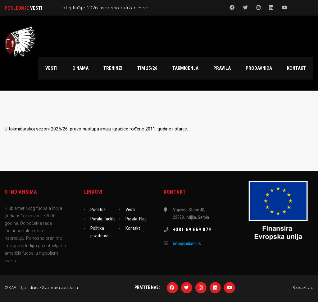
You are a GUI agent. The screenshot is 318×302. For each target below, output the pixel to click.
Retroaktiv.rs (303, 287)
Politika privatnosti (100, 231)
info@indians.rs (187, 243)
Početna (98, 209)
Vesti (130, 209)
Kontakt (132, 228)
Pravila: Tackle (103, 219)
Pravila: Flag (136, 219)
